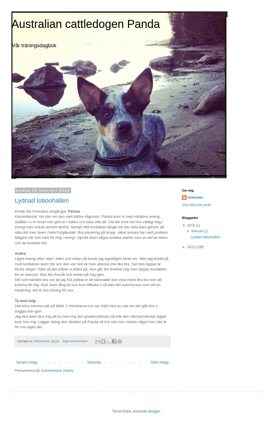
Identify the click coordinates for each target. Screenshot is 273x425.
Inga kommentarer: (76, 341)
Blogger (154, 411)
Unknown (195, 198)
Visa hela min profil (196, 205)
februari (197, 231)
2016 (191, 225)
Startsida (94, 362)
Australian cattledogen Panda (85, 24)
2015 (191, 247)
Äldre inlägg (160, 362)
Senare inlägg (26, 362)
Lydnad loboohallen (42, 200)
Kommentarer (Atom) (57, 371)
